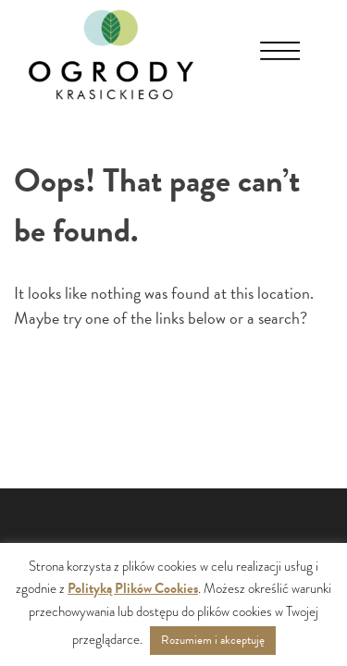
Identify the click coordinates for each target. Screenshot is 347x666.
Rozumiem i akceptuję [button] (213, 640)
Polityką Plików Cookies (133, 588)
